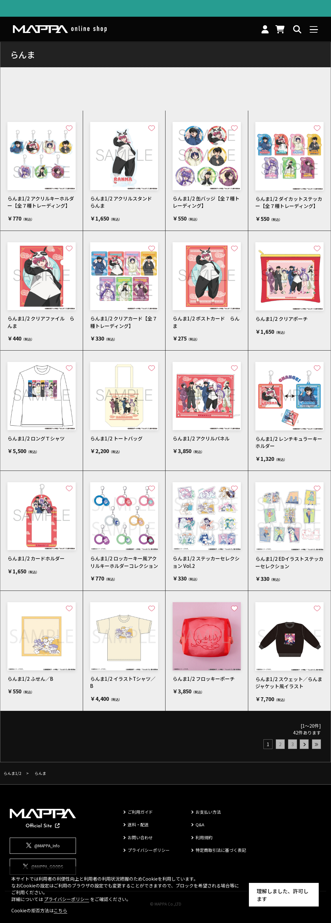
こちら (60, 910)
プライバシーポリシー (149, 850)
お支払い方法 (208, 812)
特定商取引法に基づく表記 (221, 850)
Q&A (200, 824)
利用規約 (204, 837)
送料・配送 (138, 824)
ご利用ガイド (140, 812)
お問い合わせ (140, 837)
